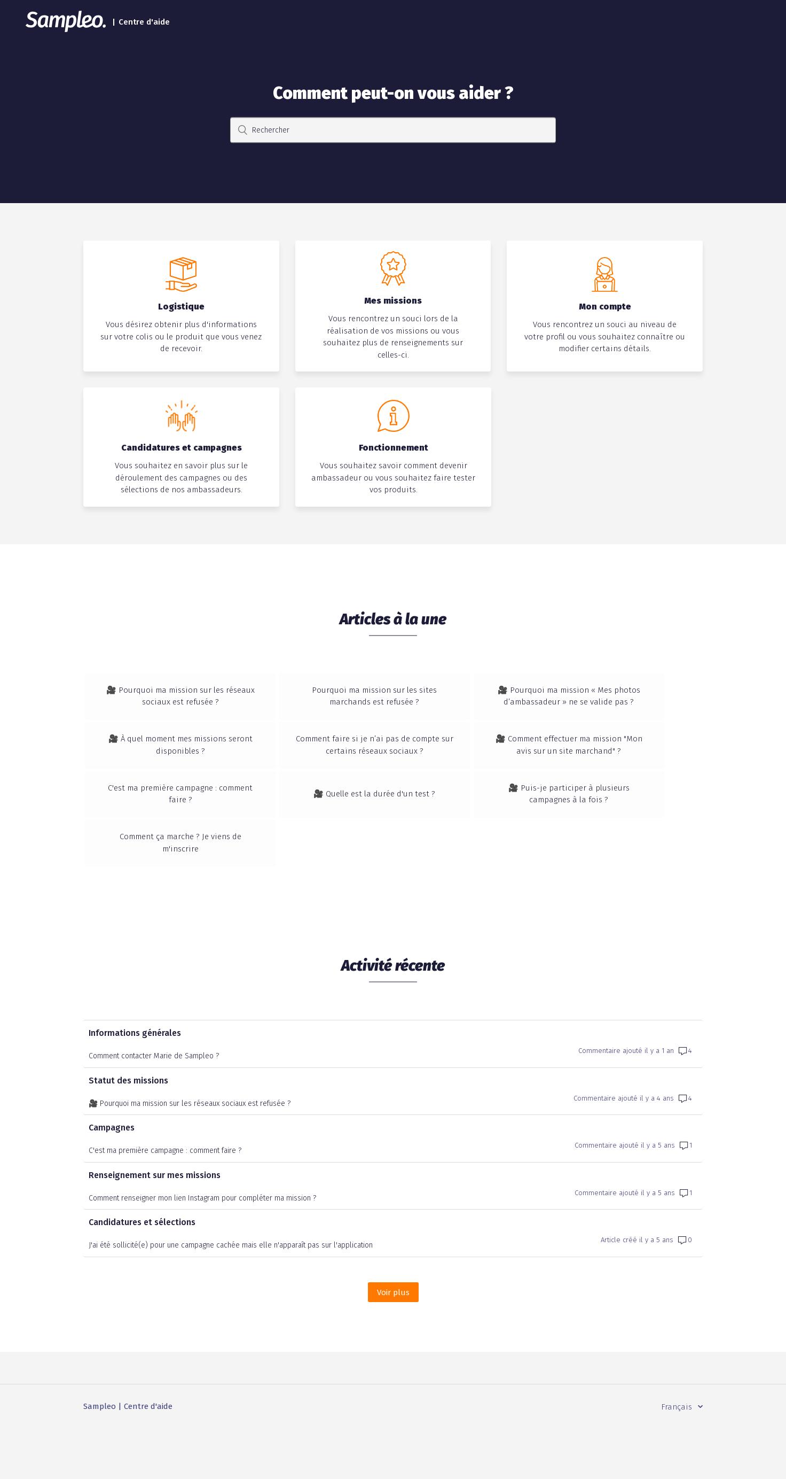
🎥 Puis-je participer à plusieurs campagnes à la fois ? (599, 819)
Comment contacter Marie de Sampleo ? (154, 1106)
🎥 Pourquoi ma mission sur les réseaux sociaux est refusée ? (186, 696)
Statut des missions (128, 1130)
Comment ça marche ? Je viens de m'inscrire (187, 881)
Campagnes (112, 1178)
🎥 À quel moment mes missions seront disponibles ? (186, 758)
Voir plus (398, 1341)
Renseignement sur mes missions (155, 1225)
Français (677, 1456)
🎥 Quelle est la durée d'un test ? (393, 819)
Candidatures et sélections (142, 1272)
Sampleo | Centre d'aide (127, 1456)
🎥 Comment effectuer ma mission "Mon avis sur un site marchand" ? (599, 758)
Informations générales (135, 1083)
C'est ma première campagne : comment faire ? (186, 819)
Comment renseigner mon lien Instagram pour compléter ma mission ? (202, 1247)
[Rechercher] (393, 130)
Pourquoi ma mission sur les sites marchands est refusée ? (393, 696)
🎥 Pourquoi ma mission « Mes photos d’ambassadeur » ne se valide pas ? (599, 696)
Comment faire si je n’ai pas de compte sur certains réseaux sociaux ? (393, 758)
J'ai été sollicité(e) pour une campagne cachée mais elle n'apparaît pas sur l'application (231, 1295)
